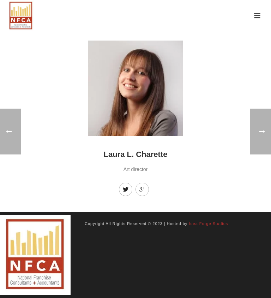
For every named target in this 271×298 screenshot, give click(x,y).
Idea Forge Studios (208, 223)
